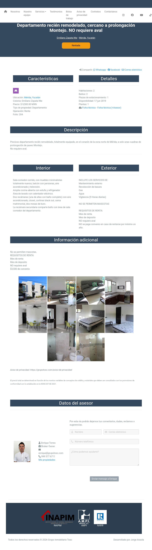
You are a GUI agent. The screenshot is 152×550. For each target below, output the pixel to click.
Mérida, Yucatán (87, 37)
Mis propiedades (46, 459)
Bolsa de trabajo (69, 15)
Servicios (39, 11)
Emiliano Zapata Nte (67, 37)
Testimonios (56, 11)
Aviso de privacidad (82, 13)
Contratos (96, 11)
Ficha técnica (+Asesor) (109, 107)
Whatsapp (99, 69)
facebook (114, 69)
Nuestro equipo (28, 13)
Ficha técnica (89, 107)
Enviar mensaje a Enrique (104, 478)
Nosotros (15, 11)
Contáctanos (110, 11)
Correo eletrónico (132, 69)
